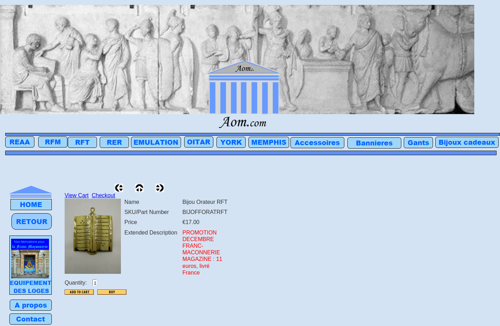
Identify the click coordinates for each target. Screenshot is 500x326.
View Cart (77, 195)
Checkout (103, 195)
